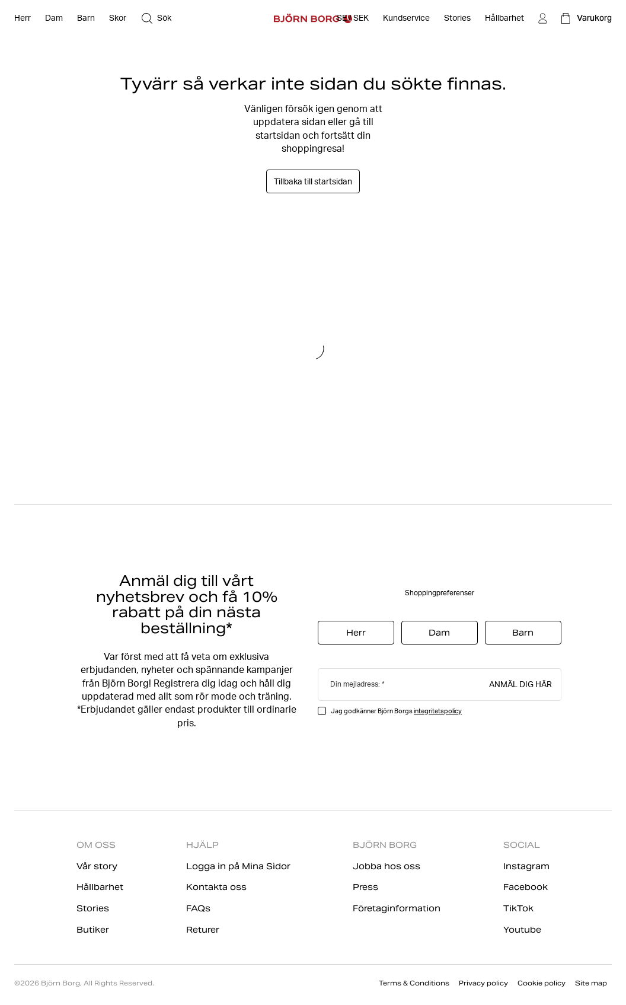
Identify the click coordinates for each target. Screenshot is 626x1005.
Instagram (526, 866)
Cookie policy (542, 983)
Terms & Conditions (414, 983)
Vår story (96, 866)
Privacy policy (483, 983)
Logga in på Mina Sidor (238, 866)
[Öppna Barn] (86, 18)
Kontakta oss (216, 887)
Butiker (92, 929)
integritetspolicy (438, 711)
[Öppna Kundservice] (406, 18)
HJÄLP (202, 845)
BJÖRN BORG (385, 845)
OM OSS (96, 845)
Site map (591, 983)
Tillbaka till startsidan (313, 181)
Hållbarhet (99, 887)
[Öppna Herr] (22, 18)
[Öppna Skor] (117, 18)
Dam (439, 632)
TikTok (518, 908)
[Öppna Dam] (54, 18)
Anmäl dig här (520, 683)
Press (365, 887)
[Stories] (457, 18)
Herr (356, 632)
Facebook (525, 887)
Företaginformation (396, 908)
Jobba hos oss (386, 866)
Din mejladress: (355, 683)
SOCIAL (521, 845)
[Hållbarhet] (504, 18)
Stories (92, 908)
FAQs (198, 908)
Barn (523, 632)
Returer (202, 929)
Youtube (522, 929)
